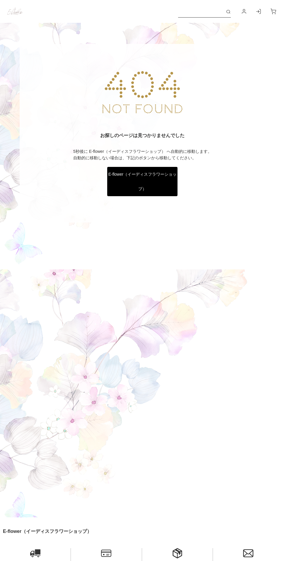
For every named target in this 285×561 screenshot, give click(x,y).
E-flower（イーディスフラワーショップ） (142, 181)
